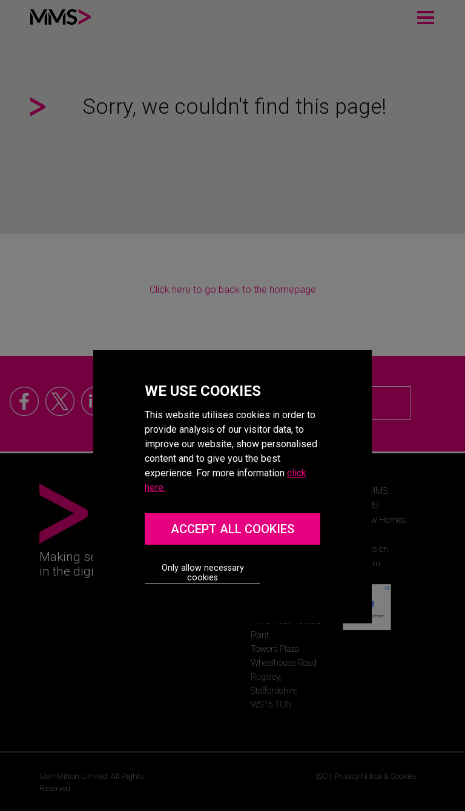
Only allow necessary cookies (203, 573)
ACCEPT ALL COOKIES (232, 529)
